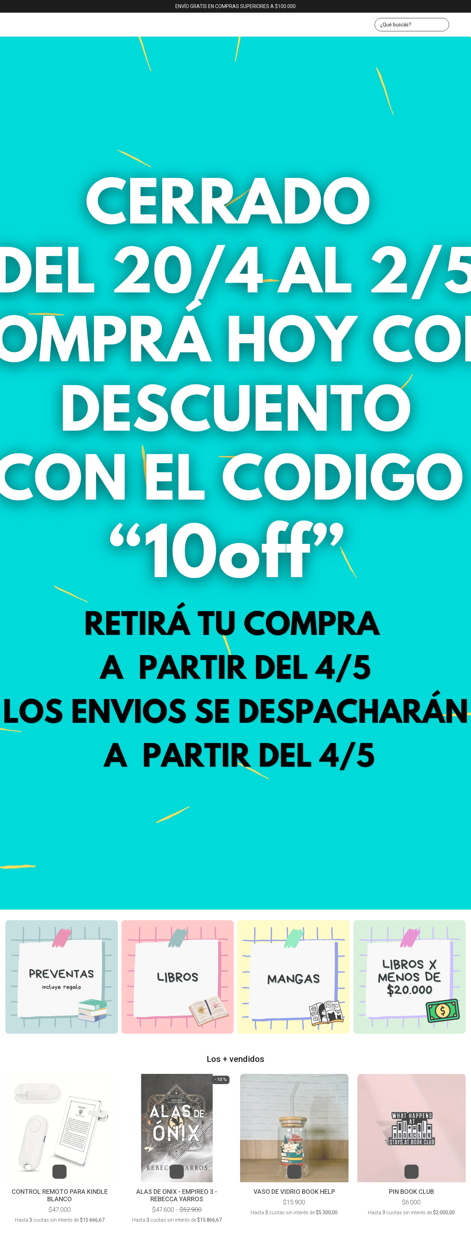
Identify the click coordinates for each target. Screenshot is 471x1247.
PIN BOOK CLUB (411, 1191)
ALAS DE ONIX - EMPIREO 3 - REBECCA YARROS (176, 1195)
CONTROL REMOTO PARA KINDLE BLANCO (60, 1195)
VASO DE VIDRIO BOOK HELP (294, 1191)
